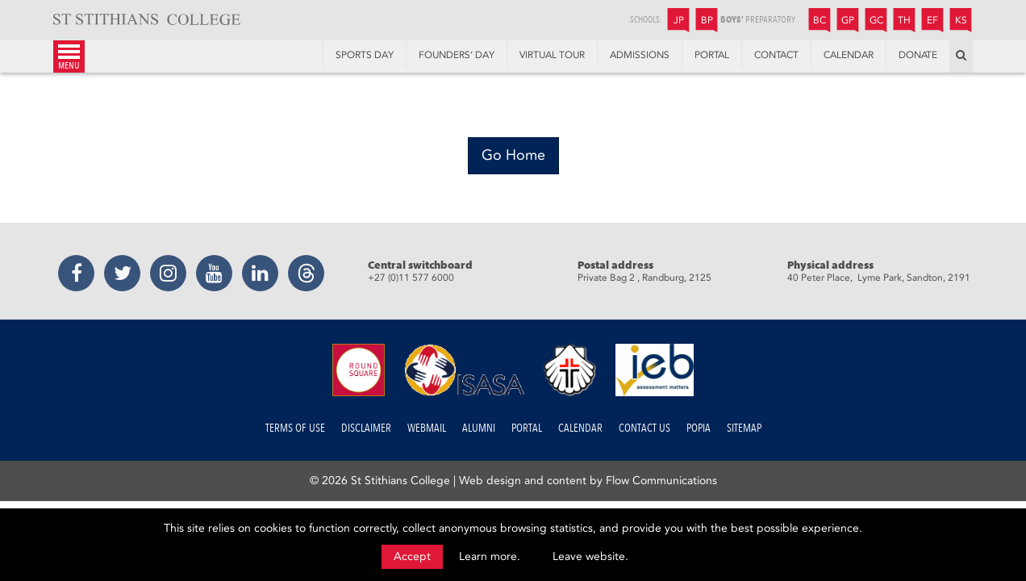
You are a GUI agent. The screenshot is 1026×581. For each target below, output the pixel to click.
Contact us (644, 428)
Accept (412, 556)
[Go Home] (513, 155)
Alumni (478, 428)
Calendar (580, 428)
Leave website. (590, 556)
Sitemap (744, 428)
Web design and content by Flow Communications (588, 480)
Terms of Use (295, 428)
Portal (526, 428)
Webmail (426, 428)
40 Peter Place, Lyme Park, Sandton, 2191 (878, 277)
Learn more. (489, 556)
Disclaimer (366, 428)
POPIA (698, 428)
